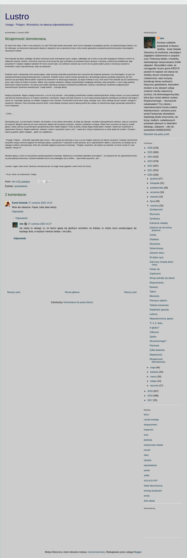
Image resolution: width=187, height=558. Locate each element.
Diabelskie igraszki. (159, 309)
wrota (146, 496)
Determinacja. (157, 248)
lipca (152, 201)
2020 (150, 175)
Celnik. (153, 235)
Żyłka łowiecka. (157, 350)
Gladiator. (154, 239)
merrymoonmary (96, 552)
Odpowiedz (17, 211)
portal (147, 470)
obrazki (147, 460)
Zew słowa (149, 501)
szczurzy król (150, 480)
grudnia (154, 178)
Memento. (155, 296)
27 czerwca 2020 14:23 (40, 203)
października (157, 188)
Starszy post (130, 292)
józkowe (148, 440)
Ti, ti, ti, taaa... (157, 323)
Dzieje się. (155, 269)
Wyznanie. (155, 214)
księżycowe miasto (153, 445)
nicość (147, 450)
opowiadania (20, 186)
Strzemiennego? (158, 341)
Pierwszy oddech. (159, 300)
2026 (150, 148)
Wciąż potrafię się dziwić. (162, 278)
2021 (150, 170)
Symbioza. (155, 218)
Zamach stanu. (157, 253)
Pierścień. (155, 345)
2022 (150, 166)
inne (146, 435)
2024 (150, 157)
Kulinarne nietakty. (159, 223)
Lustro (17, 16)
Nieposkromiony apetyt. (162, 318)
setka (146, 475)
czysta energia (151, 419)
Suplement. (155, 273)
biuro (146, 414)
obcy (146, 455)
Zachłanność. (156, 209)
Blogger (137, 552)
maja (153, 367)
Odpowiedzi (22, 218)
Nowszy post (13, 292)
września (155, 192)
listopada (155, 183)
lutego (153, 381)
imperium (148, 429)
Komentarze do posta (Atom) (78, 302)
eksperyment (150, 424)
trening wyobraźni (153, 490)
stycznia (154, 385)
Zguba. (153, 336)
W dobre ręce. (157, 257)
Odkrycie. (154, 332)
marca (153, 376)
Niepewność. (156, 354)
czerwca (154, 205)
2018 (150, 395)
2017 (150, 400)
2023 (150, 161)
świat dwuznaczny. (153, 485)
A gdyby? (154, 327)
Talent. (153, 291)
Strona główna (72, 292)
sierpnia (154, 196)
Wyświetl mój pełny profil (156, 134)
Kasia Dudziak (19, 203)
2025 (150, 152)
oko (21, 224)
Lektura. (154, 314)
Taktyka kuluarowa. (159, 305)
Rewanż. (154, 287)
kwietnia (154, 372)
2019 (150, 391)
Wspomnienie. (157, 282)
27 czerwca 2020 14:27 (39, 224)
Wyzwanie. (155, 244)
